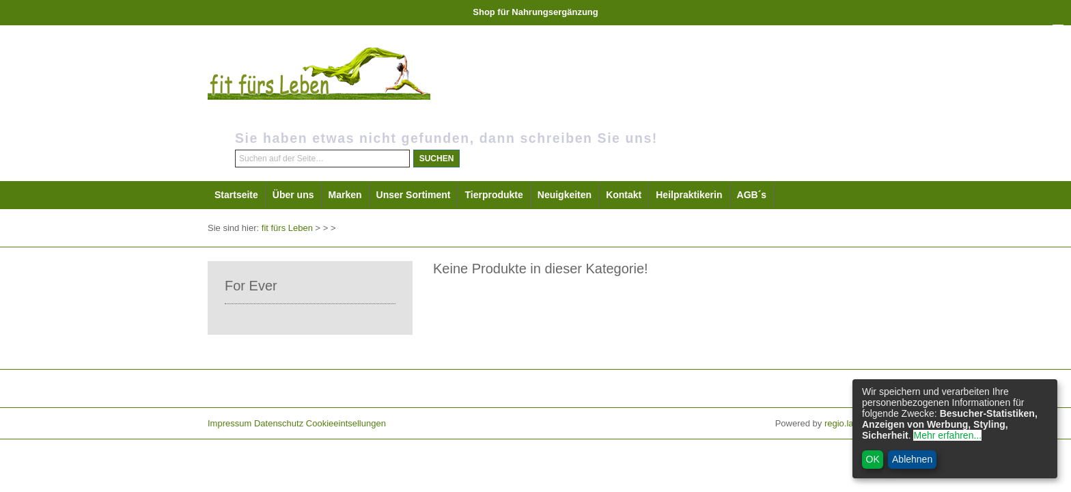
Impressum (229, 423)
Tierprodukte (493, 194)
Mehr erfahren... (947, 435)
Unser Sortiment (413, 194)
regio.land (843, 423)
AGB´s (752, 194)
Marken (345, 194)
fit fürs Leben (287, 228)
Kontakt (623, 194)
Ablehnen (912, 459)
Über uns (293, 194)
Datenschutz (278, 423)
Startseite (236, 194)
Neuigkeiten (565, 194)
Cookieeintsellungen (346, 423)
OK (873, 459)
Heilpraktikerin (689, 194)
